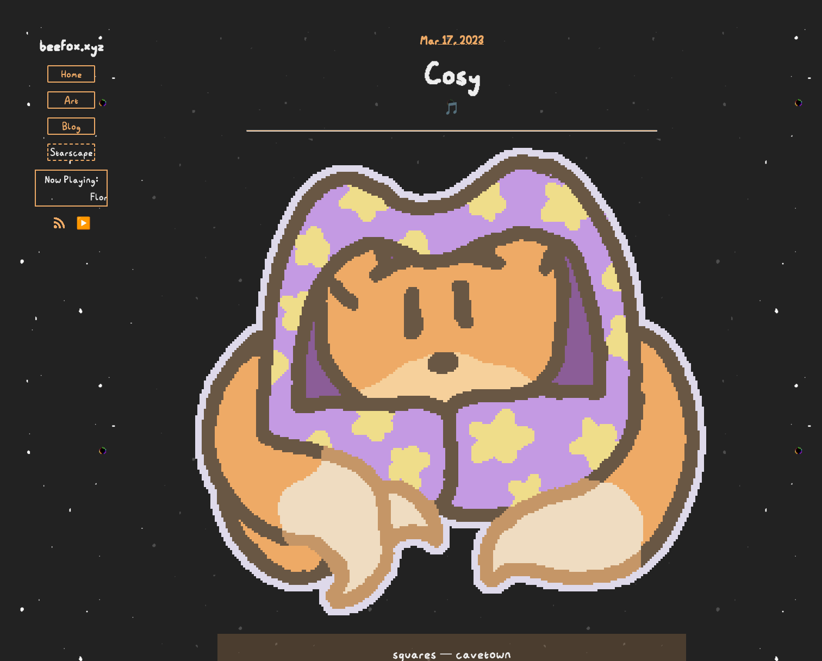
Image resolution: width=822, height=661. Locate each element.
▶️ (83, 223)
